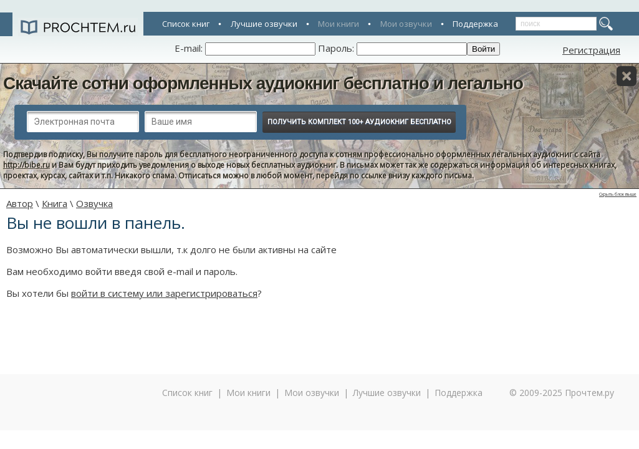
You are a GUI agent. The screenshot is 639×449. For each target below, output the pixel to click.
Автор (19, 203)
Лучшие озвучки (264, 23)
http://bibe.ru (26, 165)
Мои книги (338, 23)
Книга (54, 203)
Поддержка (475, 23)
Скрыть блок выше (618, 194)
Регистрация (591, 50)
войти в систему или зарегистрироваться (164, 293)
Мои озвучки (406, 23)
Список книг (185, 23)
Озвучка (94, 203)
